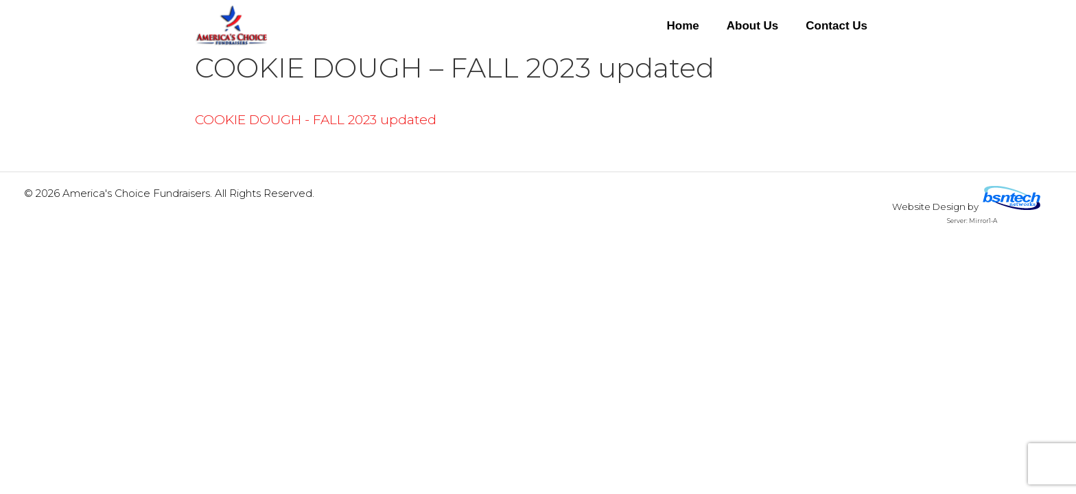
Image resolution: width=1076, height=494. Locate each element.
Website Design (929, 206)
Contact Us (836, 25)
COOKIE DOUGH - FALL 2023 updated (315, 120)
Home (682, 25)
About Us (753, 25)
